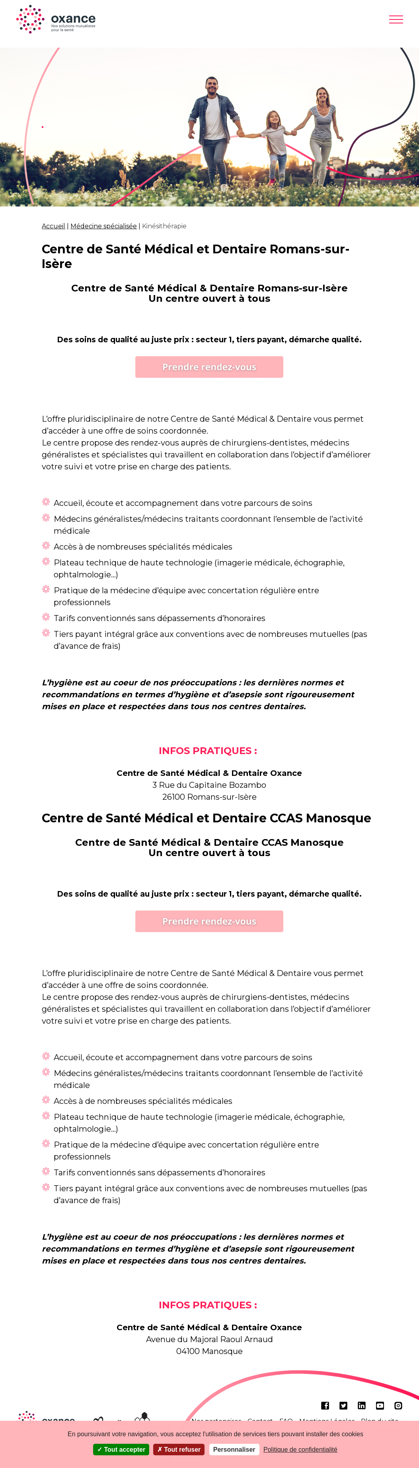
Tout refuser (179, 1449)
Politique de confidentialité (300, 1449)
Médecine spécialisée (103, 226)
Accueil (53, 226)
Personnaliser (234, 1449)
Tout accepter (121, 1449)
